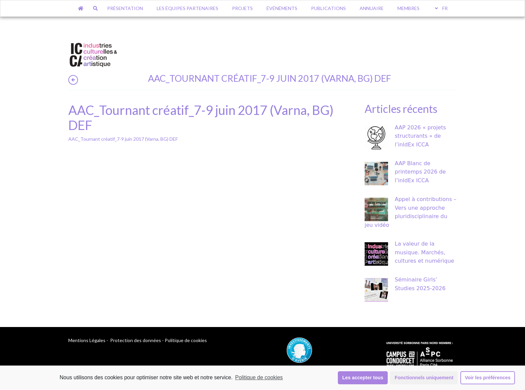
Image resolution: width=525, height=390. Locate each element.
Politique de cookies (259, 377)
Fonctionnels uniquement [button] (424, 377)
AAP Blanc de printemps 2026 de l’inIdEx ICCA (420, 172)
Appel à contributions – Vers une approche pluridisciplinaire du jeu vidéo (410, 212)
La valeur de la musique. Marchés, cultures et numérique (424, 252)
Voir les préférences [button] (488, 377)
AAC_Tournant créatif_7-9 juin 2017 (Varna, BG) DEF (123, 139)
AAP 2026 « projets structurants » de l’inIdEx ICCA (420, 136)
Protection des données (135, 340)
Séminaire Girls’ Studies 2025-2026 (420, 283)
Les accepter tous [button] (362, 377)
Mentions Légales (86, 340)
